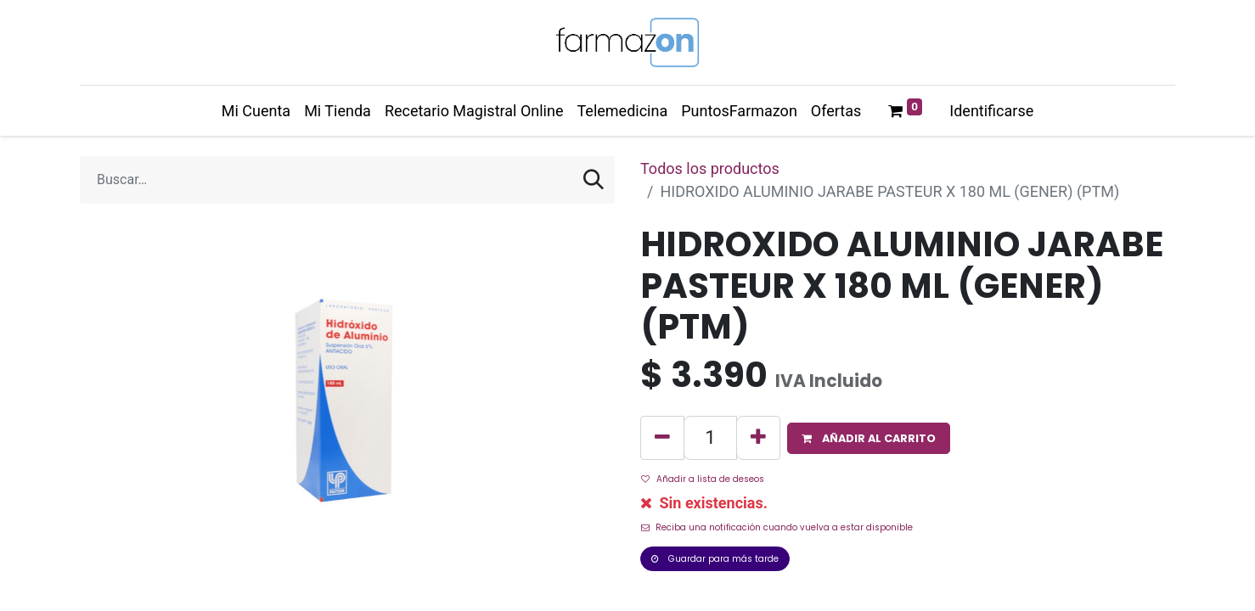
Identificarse (991, 111)
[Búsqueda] (593, 180)
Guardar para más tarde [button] (715, 558)
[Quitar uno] (662, 438)
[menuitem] (256, 110)
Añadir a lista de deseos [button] (702, 479)
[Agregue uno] (758, 438)
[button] (868, 438)
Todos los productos (709, 168)
